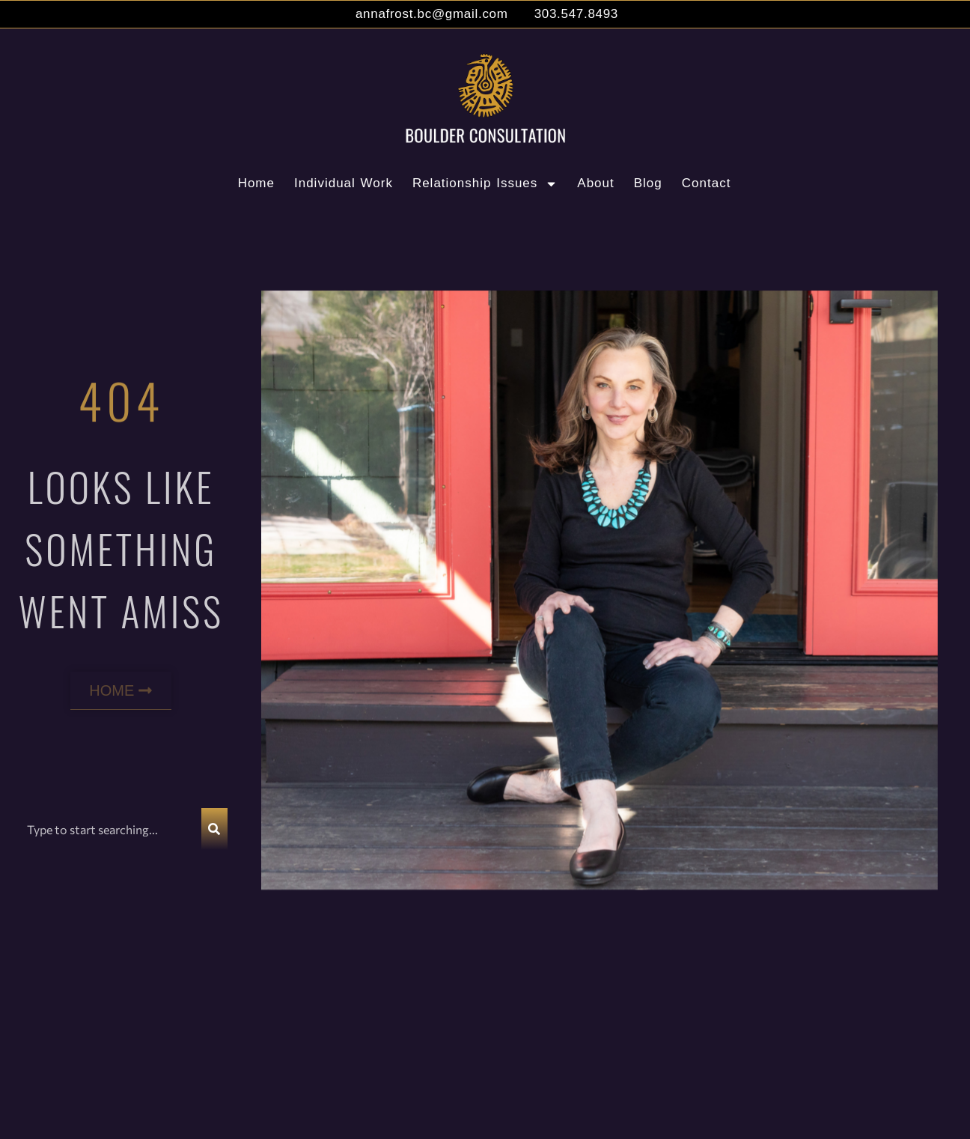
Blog (648, 183)
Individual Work (343, 183)
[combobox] (108, 829)
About (595, 183)
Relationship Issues (485, 184)
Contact (706, 183)
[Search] (214, 829)
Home (256, 183)
